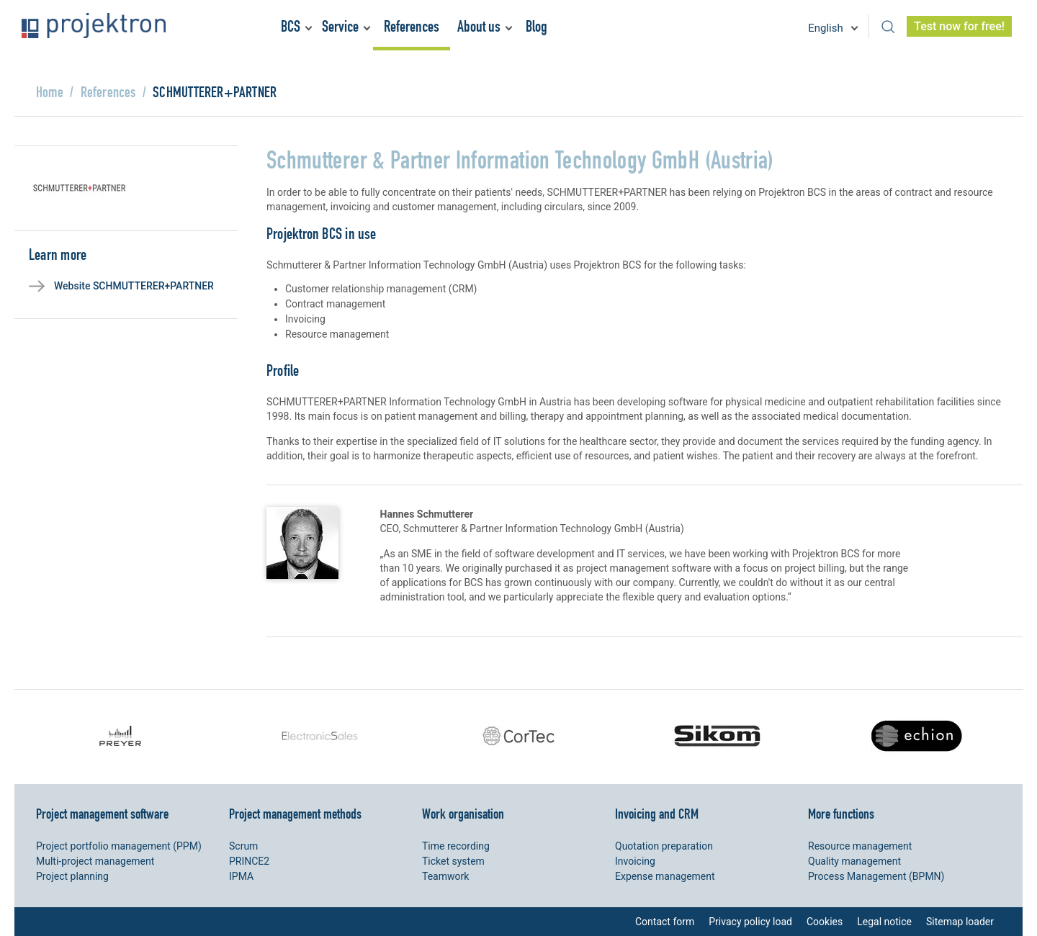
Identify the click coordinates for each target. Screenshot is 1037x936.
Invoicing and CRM (657, 813)
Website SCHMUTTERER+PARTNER (134, 286)
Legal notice (884, 921)
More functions (841, 813)
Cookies (825, 921)
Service (340, 26)
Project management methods (295, 813)
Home (49, 92)
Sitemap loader (960, 921)
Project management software (102, 813)
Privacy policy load (750, 921)
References (411, 26)
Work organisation (463, 813)
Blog (536, 26)
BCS (290, 26)
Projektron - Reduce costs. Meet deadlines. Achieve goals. (94, 25)
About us (478, 26)
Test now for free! (959, 26)
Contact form (664, 921)
